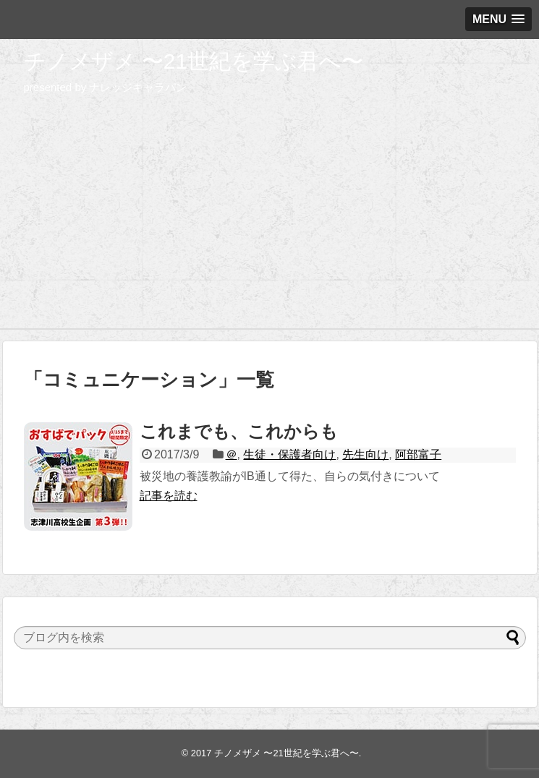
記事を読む (169, 496)
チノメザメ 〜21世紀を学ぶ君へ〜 (194, 61)
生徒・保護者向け (289, 454)
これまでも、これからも (239, 431)
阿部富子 (418, 454)
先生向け (365, 454)
